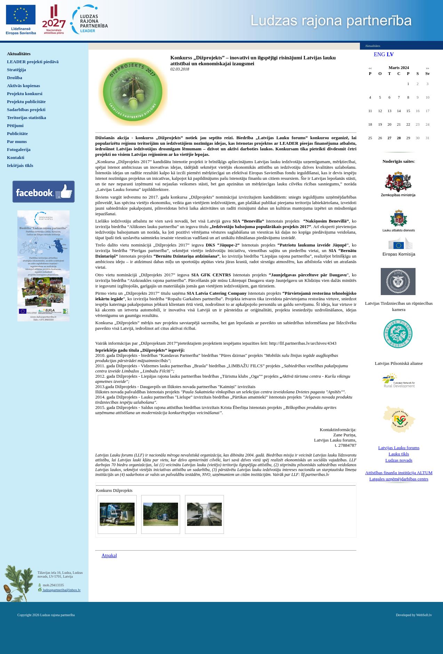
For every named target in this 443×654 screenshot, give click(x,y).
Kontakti (15, 157)
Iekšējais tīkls (20, 165)
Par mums (17, 141)
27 (390, 138)
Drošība (14, 77)
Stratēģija (16, 69)
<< (370, 68)
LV (390, 54)
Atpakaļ (109, 555)
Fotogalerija (19, 149)
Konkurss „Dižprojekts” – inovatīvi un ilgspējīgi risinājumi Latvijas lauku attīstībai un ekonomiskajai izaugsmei (253, 60)
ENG (379, 54)
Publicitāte (17, 133)
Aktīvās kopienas (23, 85)
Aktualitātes (19, 53)
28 (399, 138)
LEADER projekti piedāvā (33, 61)
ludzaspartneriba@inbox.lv (61, 590)
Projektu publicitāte (26, 101)
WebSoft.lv (424, 615)
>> (427, 68)
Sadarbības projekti (26, 109)
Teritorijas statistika (26, 117)
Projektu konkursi (24, 93)
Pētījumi (15, 125)
